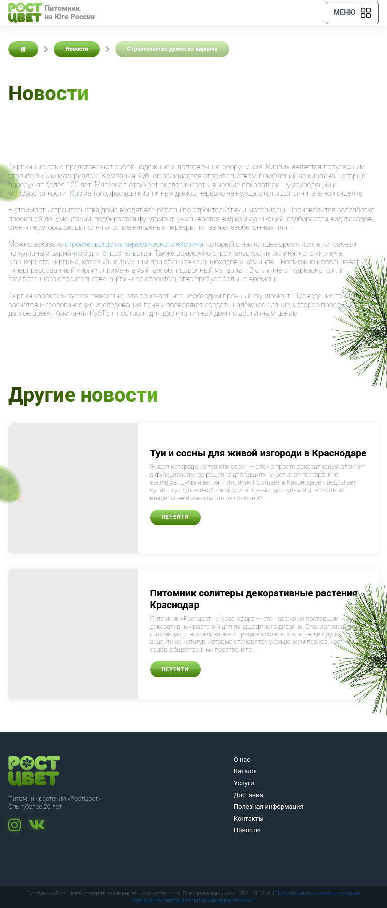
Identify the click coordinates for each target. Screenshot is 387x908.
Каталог (246, 771)
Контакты (249, 818)
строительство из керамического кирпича (134, 244)
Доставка (248, 795)
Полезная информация (269, 806)
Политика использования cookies (317, 893)
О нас (242, 759)
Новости (247, 830)
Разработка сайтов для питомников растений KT (193, 900)
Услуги (244, 783)
